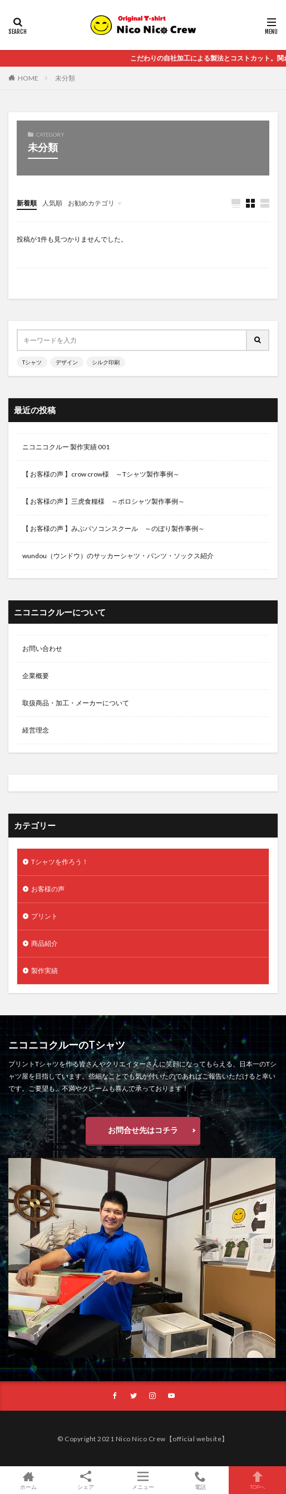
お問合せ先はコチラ (143, 1130)
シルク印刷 (106, 362)
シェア (86, 1480)
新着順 (27, 203)
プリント (44, 916)
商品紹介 (44, 943)
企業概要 (35, 675)
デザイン (67, 362)
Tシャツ (32, 362)
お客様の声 (48, 889)
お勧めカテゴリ (91, 203)
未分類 (65, 78)
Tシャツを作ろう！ (59, 862)
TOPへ (257, 1480)
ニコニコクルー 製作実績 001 (66, 447)
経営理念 (35, 730)
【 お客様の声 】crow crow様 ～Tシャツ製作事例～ (101, 474)
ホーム (28, 1480)
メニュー (143, 1480)
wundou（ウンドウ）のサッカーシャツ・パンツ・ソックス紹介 (118, 556)
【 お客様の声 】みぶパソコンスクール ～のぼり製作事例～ (113, 528)
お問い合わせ (42, 648)
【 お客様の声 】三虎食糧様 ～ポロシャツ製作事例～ (103, 501)
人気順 (52, 203)
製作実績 (44, 970)
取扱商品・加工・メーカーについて (75, 703)
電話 (200, 1480)
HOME (28, 78)
